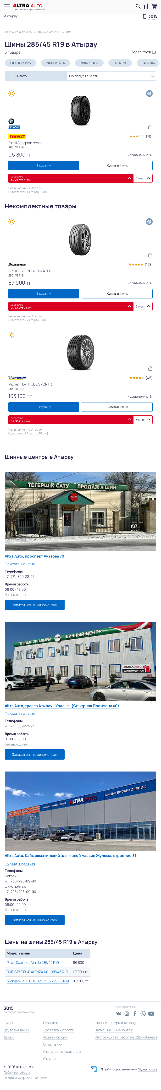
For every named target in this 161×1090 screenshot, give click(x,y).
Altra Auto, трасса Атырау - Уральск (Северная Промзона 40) (62, 705)
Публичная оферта (17, 1072)
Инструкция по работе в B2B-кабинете (126, 1037)
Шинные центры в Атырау (115, 1023)
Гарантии (50, 1023)
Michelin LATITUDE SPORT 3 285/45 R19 (38, 981)
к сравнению (140, 155)
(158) (149, 264)
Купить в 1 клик (117, 165)
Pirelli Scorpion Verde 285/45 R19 (33, 962)
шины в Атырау (20, 63)
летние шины (89, 63)
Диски (9, 1037)
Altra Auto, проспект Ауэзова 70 (34, 556)
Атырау (11, 16)
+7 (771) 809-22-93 (19, 576)
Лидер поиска (147, 1069)
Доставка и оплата (58, 1030)
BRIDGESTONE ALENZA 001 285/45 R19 (37, 972)
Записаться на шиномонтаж (34, 605)
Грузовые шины (16, 1030)
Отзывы (49, 1058)
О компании (52, 1044)
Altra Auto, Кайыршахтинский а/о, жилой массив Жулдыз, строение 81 (70, 855)
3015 (152, 16)
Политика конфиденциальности (26, 1078)
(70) (149, 136)
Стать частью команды (62, 1051)
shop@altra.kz (125, 1007)
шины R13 (148, 63)
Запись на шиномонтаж (114, 1030)
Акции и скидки (55, 1037)
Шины (8, 1023)
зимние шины (55, 63)
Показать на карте (20, 564)
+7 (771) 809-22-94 (20, 726)
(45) (149, 378)
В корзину (44, 165)
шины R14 (120, 63)
